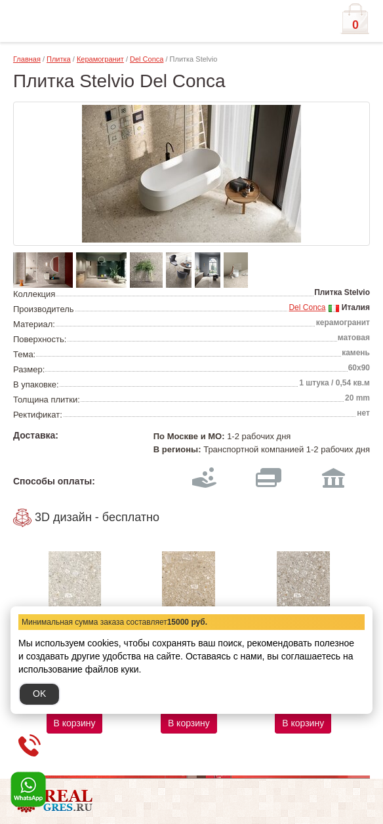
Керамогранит (100, 59)
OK (39, 693)
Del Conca (146, 59)
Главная (27, 59)
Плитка (59, 59)
